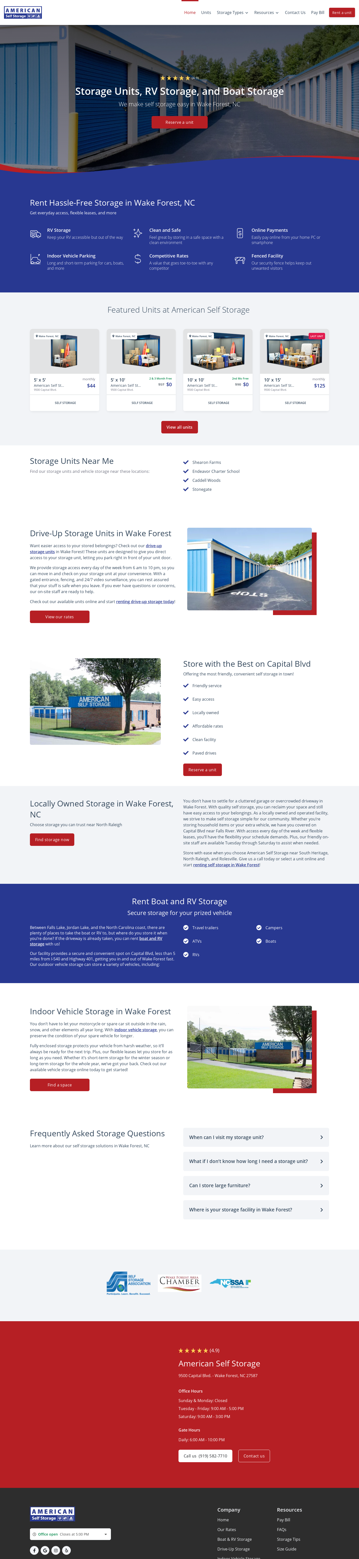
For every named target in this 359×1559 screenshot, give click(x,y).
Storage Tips (288, 1539)
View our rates (59, 617)
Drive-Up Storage (233, 1549)
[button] (256, 1137)
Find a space (60, 1085)
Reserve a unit (180, 122)
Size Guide (286, 1549)
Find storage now (52, 839)
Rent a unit (342, 12)
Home (223, 1520)
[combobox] (70, 1534)
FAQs (281, 1529)
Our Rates (226, 1529)
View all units (180, 427)
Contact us (254, 1456)
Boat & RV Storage (234, 1539)
